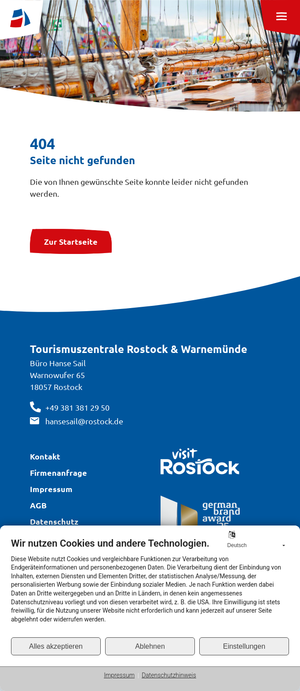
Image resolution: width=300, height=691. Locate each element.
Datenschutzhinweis (169, 675)
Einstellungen (244, 646)
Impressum (119, 675)
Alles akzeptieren (56, 646)
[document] (150, 587)
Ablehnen (150, 646)
